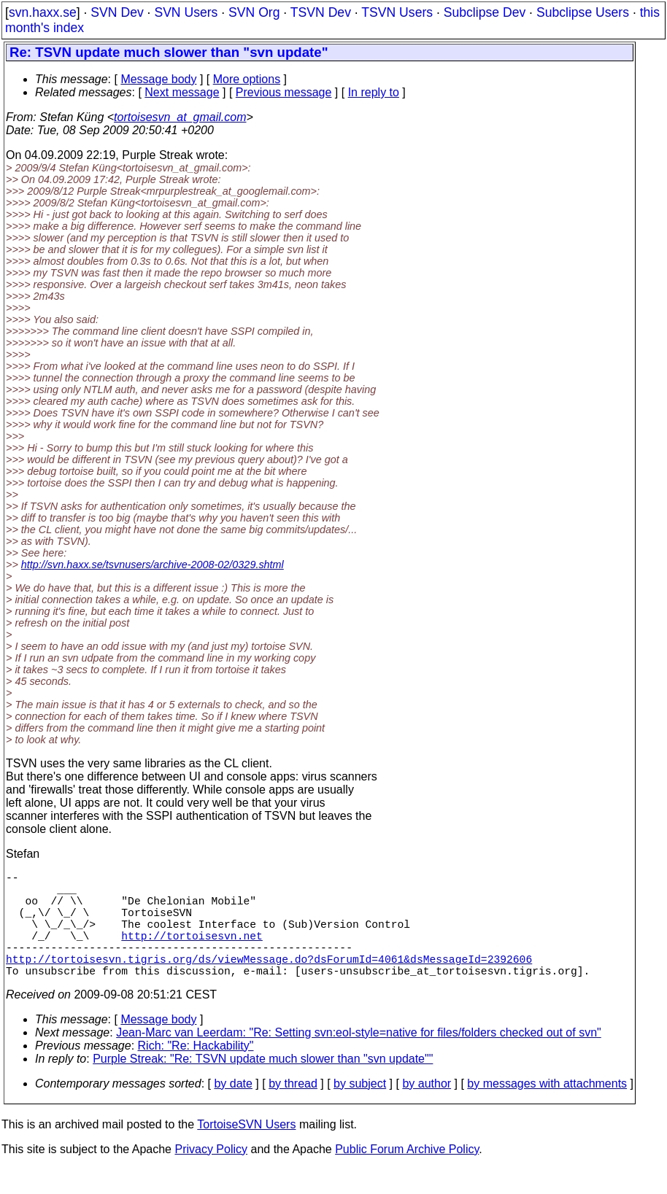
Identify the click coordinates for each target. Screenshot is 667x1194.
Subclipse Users (582, 12)
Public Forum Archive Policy (407, 1175)
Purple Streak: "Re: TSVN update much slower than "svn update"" (263, 1085)
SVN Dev (116, 12)
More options (247, 79)
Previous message (284, 92)
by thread (293, 1110)
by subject (360, 1110)
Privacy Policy (210, 1175)
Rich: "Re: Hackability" (196, 1072)
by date (233, 1110)
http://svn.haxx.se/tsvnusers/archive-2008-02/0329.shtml (152, 564)
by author (426, 1110)
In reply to (373, 92)
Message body (158, 79)
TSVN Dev (320, 12)
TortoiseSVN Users (246, 1150)
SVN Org (253, 12)
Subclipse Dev (484, 12)
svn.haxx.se (43, 12)
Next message (181, 92)
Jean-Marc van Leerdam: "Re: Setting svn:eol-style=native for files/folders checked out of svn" (358, 1058)
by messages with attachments (547, 1110)
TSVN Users (397, 12)
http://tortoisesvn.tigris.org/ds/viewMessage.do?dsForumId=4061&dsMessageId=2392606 (269, 981)
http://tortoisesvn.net (191, 952)
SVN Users (185, 12)
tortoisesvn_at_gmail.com (180, 117)
